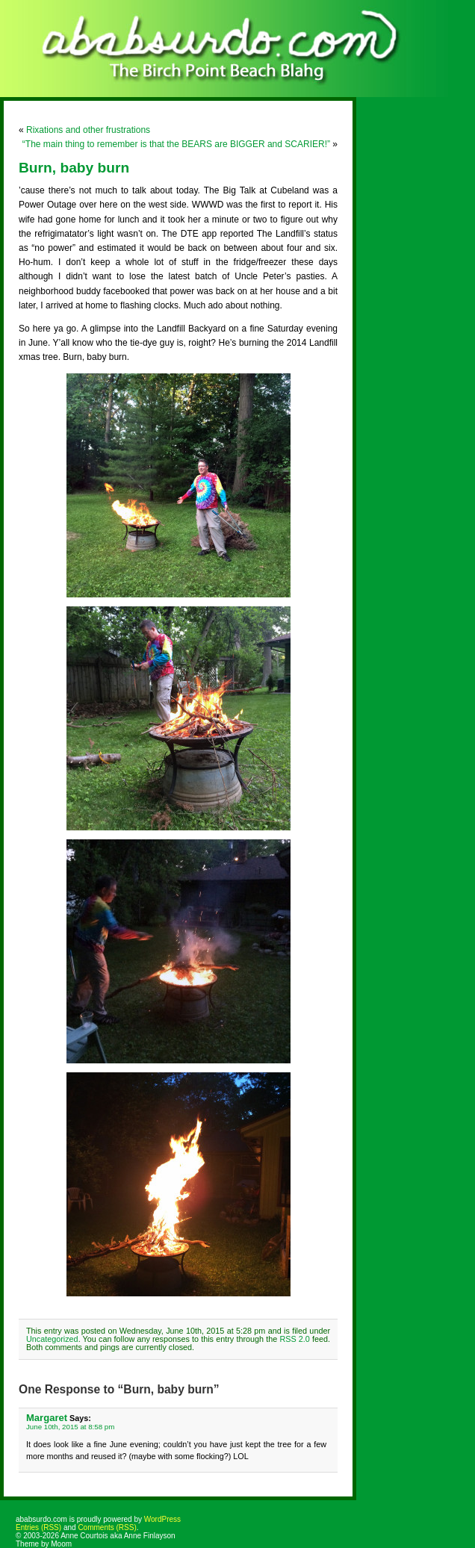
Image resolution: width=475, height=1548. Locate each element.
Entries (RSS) (38, 1527)
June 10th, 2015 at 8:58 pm (70, 1427)
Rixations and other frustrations (88, 130)
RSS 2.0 (294, 1338)
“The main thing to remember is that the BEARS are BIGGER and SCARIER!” (176, 144)
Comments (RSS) (107, 1527)
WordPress (162, 1519)
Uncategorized (52, 1338)
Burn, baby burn (74, 167)
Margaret (46, 1417)
